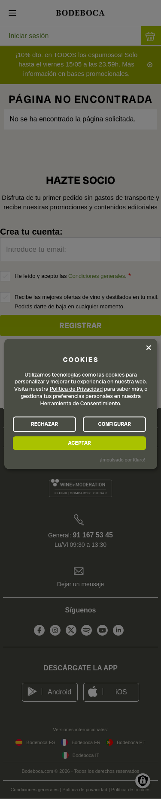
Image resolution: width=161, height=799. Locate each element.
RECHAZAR (44, 424)
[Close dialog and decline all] (148, 347)
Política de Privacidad (76, 389)
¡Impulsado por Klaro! (122, 460)
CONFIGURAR (114, 424)
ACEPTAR (79, 443)
